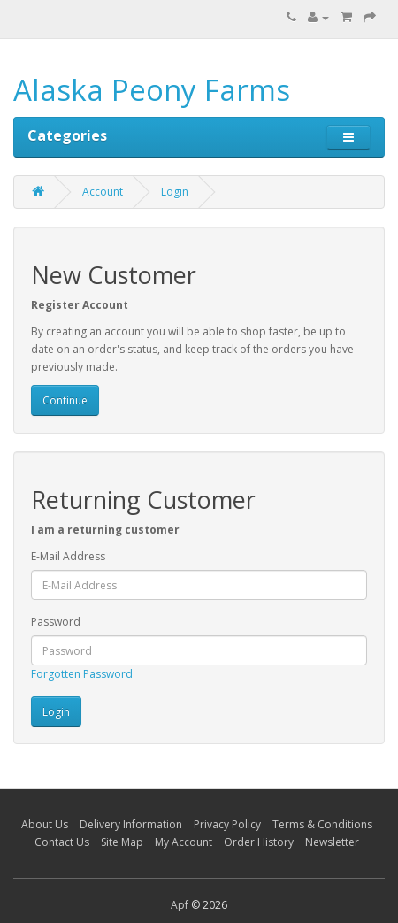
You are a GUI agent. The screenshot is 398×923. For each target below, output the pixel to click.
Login (174, 191)
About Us (44, 824)
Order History (259, 842)
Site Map (122, 842)
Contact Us (61, 842)
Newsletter (332, 842)
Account (102, 191)
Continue (65, 400)
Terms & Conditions (322, 824)
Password (55, 621)
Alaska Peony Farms (151, 90)
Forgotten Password (82, 673)
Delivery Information (131, 824)
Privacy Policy (227, 824)
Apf (179, 904)
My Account (183, 842)
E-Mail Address (68, 556)
